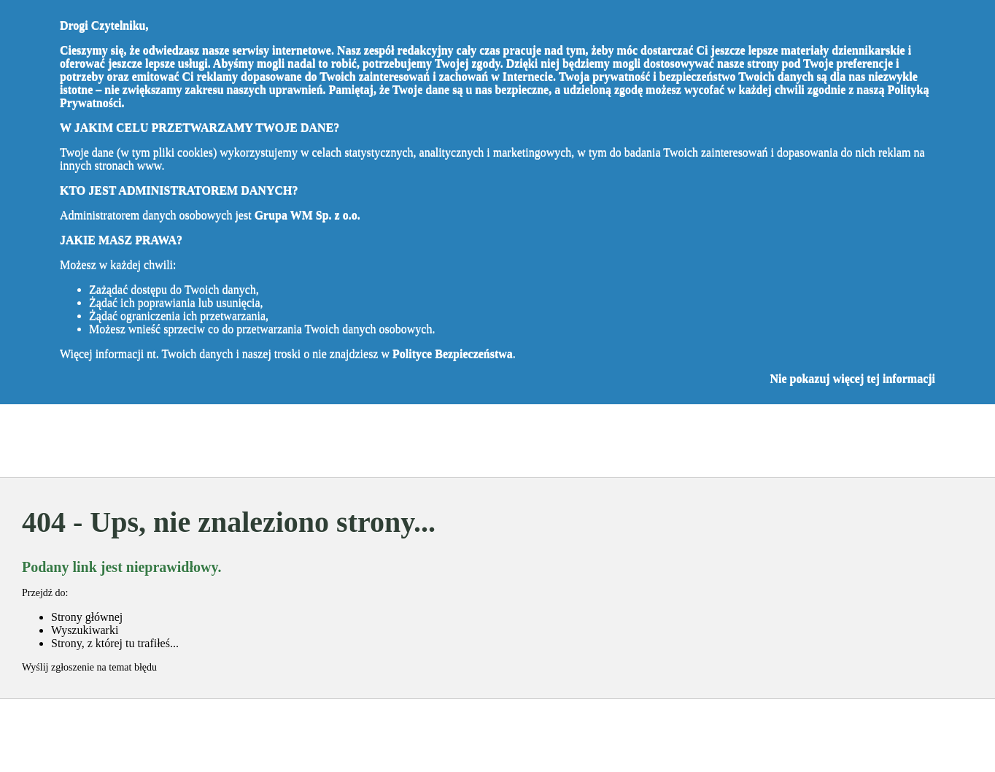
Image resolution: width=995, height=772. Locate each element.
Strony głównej (87, 617)
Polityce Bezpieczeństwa (452, 353)
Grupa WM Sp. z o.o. (307, 215)
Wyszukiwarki (84, 630)
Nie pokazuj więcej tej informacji (852, 378)
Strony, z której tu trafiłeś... (115, 643)
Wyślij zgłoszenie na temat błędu (89, 667)
